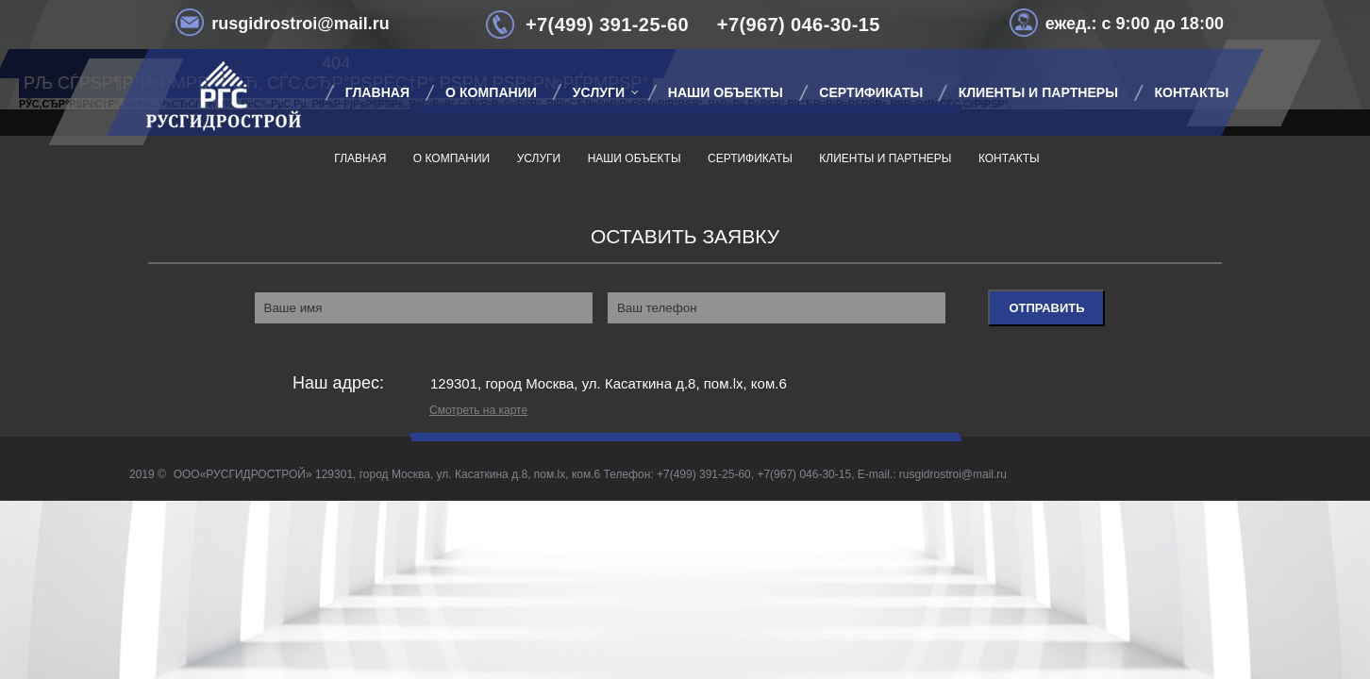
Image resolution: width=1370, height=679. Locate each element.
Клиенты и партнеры (1038, 92)
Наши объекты (725, 92)
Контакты (1191, 92)
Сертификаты (871, 92)
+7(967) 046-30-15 (798, 24)
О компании (491, 92)
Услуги (599, 92)
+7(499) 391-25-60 (607, 24)
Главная (360, 158)
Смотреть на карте (478, 410)
